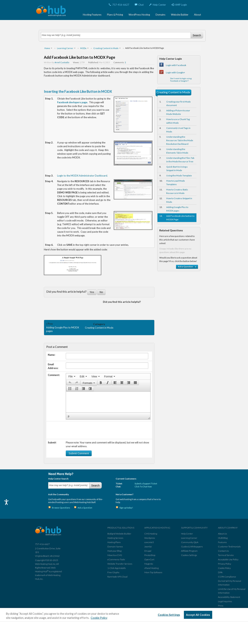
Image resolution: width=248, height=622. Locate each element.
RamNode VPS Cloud (117, 576)
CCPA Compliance (227, 576)
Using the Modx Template (179, 175)
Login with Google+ (175, 72)
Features (222, 542)
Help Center (157, 4)
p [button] (68, 416)
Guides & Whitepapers (192, 546)
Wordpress (149, 538)
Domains (160, 14)
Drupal (147, 550)
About (197, 14)
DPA (220, 572)
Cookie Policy (224, 568)
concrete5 (149, 542)
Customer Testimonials (229, 546)
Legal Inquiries (225, 601)
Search (197, 35)
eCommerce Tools (116, 559)
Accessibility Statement (229, 597)
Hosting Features (92, 14)
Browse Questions (61, 507)
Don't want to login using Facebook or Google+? (181, 79)
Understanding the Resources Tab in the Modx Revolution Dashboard (179, 140)
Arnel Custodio (62, 62)
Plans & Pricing (115, 14)
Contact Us (223, 550)
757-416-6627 (119, 4)
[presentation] (72, 376)
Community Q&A (189, 542)
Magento (148, 563)
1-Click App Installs (116, 568)
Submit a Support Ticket (146, 483)
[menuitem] (71, 376)
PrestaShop (149, 555)
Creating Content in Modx (99, 327)
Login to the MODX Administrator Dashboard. (82, 175)
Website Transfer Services (119, 563)
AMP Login (179, 4)
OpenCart (149, 559)
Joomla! (148, 546)
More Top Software (153, 572)
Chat (139, 4)
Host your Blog (114, 550)
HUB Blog (223, 538)
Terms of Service (226, 555)
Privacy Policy (224, 563)
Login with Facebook (176, 65)
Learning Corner (189, 538)
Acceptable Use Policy (228, 559)
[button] (69, 382)
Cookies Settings (189, 555)
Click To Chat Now (143, 486)
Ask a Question (85, 507)
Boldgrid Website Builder (119, 533)
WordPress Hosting (139, 14)
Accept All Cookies (198, 614)
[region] (124, 615)
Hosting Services (115, 538)
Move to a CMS (114, 555)
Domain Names (115, 546)
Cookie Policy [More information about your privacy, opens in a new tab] (99, 617)
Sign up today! (126, 507)
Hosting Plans (114, 542)
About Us (222, 533)
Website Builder (179, 14)
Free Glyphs (113, 572)
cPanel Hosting (151, 568)
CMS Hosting (150, 533)
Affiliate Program (189, 550)
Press (220, 605)
